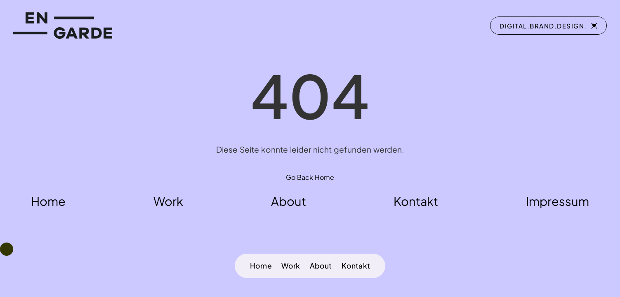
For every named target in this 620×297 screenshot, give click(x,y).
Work (290, 265)
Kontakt (356, 265)
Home (261, 265)
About (321, 265)
